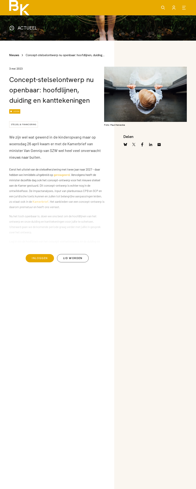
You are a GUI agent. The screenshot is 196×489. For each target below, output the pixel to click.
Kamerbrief (40, 201)
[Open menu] (184, 7)
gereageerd (62, 174)
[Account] (174, 7)
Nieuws (14, 55)
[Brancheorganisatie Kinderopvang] (19, 7)
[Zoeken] (163, 7)
